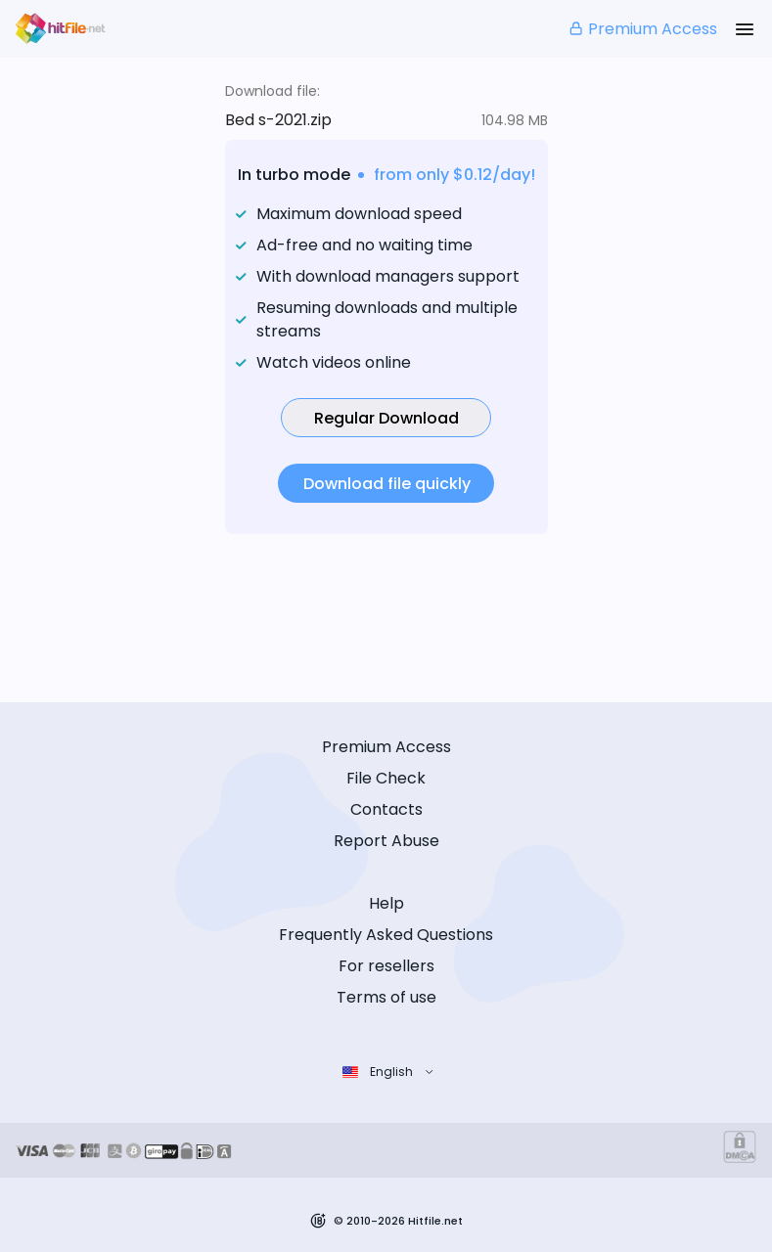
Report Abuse (386, 840)
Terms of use (386, 997)
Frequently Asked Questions (386, 934)
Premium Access (642, 29)
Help (386, 903)
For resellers (386, 966)
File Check (386, 778)
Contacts (386, 809)
